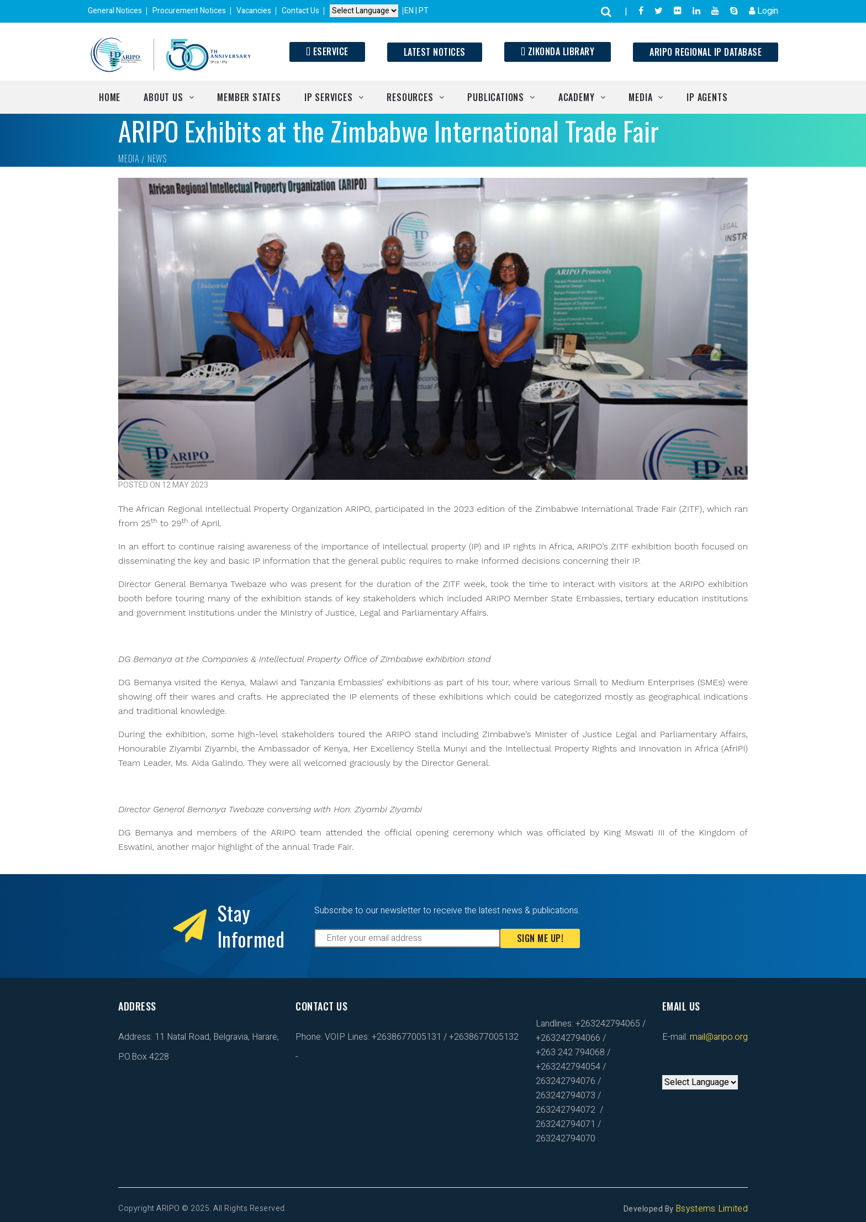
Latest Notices (435, 52)
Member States (249, 97)
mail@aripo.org (718, 1037)
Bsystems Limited (711, 1208)
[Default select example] (364, 11)
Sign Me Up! (540, 938)
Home (109, 97)
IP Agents (707, 97)
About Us (163, 97)
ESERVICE (327, 51)
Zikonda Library (558, 51)
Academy (576, 97)
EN (409, 11)
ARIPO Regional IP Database (706, 52)
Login (763, 11)
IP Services (328, 97)
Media (640, 97)
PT (424, 11)
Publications (495, 97)
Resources (410, 97)
